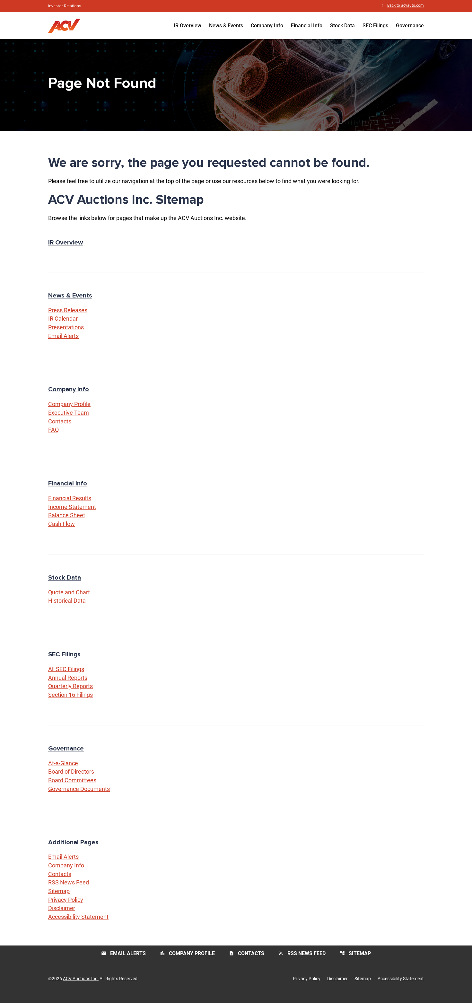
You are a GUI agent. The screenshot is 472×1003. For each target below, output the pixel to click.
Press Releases (67, 315)
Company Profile (69, 409)
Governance (410, 25)
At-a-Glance (63, 770)
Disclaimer (61, 916)
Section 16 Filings (70, 701)
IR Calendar (63, 323)
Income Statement (72, 512)
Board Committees (72, 787)
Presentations (66, 332)
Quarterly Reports (70, 692)
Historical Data (67, 607)
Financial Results (69, 504)
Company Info (267, 25)
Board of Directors (71, 778)
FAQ (53, 435)
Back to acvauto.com (405, 6)
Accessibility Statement (78, 924)
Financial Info (306, 25)
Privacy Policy (65, 907)
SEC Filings (375, 25)
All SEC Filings (66, 675)
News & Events (226, 25)
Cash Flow (61, 530)
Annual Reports (67, 684)
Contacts (59, 426)
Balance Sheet (66, 521)
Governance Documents (79, 796)
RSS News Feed (68, 890)
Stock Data (342, 25)
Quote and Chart (69, 598)
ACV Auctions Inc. (81, 986)
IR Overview (187, 25)
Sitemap (59, 898)
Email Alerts (63, 341)
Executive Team (68, 418)
